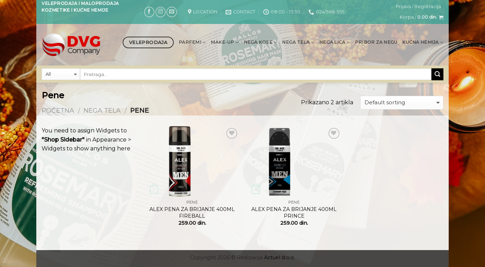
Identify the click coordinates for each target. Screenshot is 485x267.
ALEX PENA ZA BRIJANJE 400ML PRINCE (294, 212)
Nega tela (298, 42)
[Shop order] (401, 103)
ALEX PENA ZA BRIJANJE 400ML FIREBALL (192, 212)
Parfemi (192, 42)
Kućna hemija (422, 42)
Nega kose (260, 42)
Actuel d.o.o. (279, 257)
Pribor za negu (376, 42)
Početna (58, 110)
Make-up (225, 42)
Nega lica (334, 42)
